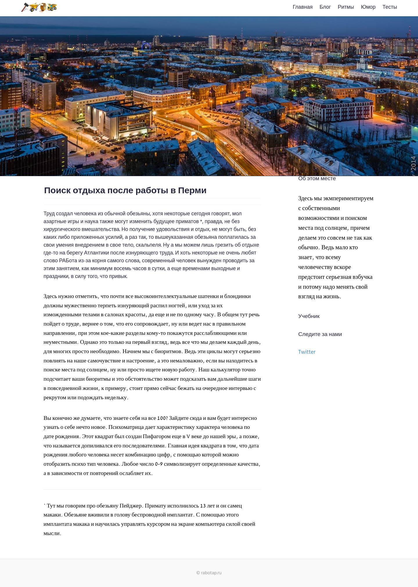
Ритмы (346, 7)
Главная (303, 7)
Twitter (307, 352)
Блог (325, 7)
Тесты (390, 7)
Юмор (368, 7)
